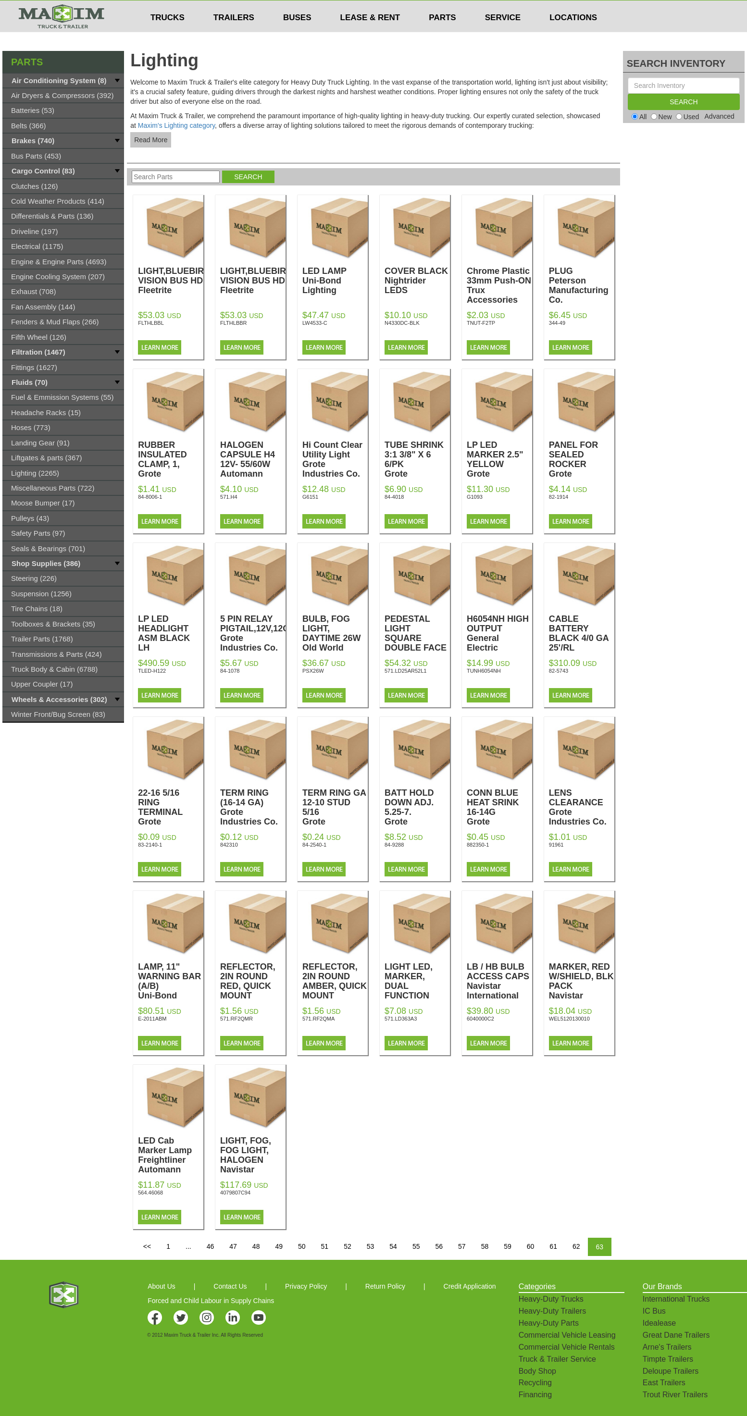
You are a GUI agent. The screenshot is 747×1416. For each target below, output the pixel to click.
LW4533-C (314, 323)
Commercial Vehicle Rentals (567, 1347)
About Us (161, 1286)
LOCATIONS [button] (573, 36)
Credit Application (470, 1286)
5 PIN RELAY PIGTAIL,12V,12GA (258, 633)
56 (439, 1246)
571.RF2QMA (318, 1019)
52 (347, 1246)
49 (279, 1246)
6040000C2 (480, 1019)
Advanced (720, 116)
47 (233, 1246)
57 (462, 1246)
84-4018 (394, 497)
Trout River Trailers (675, 1395)
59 (507, 1246)
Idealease (659, 1323)
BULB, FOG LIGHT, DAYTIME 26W (335, 638)
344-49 (557, 323)
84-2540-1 (314, 845)
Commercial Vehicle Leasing (567, 1335)
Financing (535, 1395)
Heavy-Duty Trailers (552, 1311)
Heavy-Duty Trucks (551, 1299)
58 (485, 1246)
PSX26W (313, 671)
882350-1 (478, 845)
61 (553, 1246)
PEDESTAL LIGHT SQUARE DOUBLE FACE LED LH (417, 643)
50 (302, 1246)
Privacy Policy (306, 1286)
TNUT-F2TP (481, 323)
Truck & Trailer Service (557, 1359)
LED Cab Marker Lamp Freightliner (170, 1155)
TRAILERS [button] (233, 36)
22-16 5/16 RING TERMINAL (170, 812)
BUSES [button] (297, 36)
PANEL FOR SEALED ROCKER (581, 464)
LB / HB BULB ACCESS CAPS (499, 981)
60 (531, 1246)
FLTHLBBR (233, 323)
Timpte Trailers (668, 1359)
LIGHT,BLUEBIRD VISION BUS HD (174, 280)
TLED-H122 (152, 671)
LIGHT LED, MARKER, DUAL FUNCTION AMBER (417, 991)
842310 (229, 845)
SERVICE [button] (503, 36)
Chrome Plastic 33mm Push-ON (499, 285)
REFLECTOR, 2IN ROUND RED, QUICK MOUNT (253, 986)
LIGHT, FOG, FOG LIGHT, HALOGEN (253, 1160)
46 (210, 1246)
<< (147, 1246)
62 (576, 1246)
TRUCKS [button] (167, 36)
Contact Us (230, 1286)
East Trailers (664, 1383)
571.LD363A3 (401, 1019)
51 (325, 1246)
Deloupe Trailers (671, 1371)
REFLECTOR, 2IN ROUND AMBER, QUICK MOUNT (335, 986)
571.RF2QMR (236, 1019)
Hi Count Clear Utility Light (335, 459)
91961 (556, 845)
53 (370, 1246)
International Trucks (676, 1299)
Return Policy (385, 1286)
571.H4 (228, 497)
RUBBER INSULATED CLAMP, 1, (170, 464)
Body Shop (537, 1371)
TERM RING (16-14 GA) (253, 807)
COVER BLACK (417, 280)
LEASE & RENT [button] (370, 36)
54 (393, 1246)
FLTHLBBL (151, 323)
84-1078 (229, 671)
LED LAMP (335, 280)
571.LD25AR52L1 (405, 671)
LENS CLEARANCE (581, 807)
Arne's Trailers (667, 1347)
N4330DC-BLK (402, 323)
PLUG (581, 285)
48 (256, 1246)
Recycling (535, 1383)
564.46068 (150, 1192)
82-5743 (558, 671)
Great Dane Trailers (676, 1335)
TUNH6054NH (484, 671)
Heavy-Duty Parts (549, 1323)
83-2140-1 (150, 845)
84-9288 (394, 845)
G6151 (310, 497)
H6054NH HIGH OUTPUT (499, 633)
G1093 (475, 497)
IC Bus (654, 1311)
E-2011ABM (152, 1019)
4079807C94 (235, 1192)
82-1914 (558, 497)
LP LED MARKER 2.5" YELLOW (499, 464)
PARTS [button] (442, 36)
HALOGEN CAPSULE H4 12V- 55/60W (253, 459)
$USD (499, 10)
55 (416, 1246)
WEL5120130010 (569, 1019)
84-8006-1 (150, 497)
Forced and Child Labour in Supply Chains (211, 1301)
